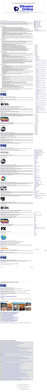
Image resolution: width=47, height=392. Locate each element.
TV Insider (35, 160)
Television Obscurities (36, 171)
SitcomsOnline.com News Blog (23, 3)
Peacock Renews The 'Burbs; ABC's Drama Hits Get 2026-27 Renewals (10, 366)
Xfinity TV (35, 233)
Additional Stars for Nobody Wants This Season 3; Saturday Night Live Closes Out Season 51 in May (14, 372)
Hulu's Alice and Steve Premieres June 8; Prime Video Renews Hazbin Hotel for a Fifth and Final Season (14, 349)
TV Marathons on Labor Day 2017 (39, 107)
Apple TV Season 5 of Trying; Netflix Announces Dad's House (9, 345)
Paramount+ (35, 224)
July (36, 115)
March (36, 119)
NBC (34, 222)
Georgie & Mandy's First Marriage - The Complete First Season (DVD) (10, 313)
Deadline (35, 163)
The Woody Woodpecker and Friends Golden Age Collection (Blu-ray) (10, 319)
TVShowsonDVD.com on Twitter (38, 155)
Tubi (34, 230)
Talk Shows (4, 264)
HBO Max (35, 220)
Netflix (35, 223)
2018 (35, 54)
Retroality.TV (35, 176)
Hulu (34, 221)
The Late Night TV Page (37, 185)
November (37, 57)
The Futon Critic (36, 161)
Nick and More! (36, 181)
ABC (34, 213)
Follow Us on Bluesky (37, 23)
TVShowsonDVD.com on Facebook (38, 154)
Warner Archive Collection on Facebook (38, 184)
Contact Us (28, 384)
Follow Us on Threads (37, 24)
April (36, 118)
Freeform (35, 219)
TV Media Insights (36, 183)
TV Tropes (35, 194)
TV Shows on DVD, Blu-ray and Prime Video (20, 322)
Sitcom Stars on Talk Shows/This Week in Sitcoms (40, 30)
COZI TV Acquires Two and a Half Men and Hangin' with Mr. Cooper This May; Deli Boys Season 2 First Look (14, 357)
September (37, 59)
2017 (35, 55)
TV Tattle (35, 173)
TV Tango (35, 172)
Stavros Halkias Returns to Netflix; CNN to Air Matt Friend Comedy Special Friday (11, 356)
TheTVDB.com (36, 192)
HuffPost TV (35, 170)
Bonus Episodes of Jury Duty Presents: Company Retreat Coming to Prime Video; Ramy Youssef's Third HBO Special (15, 376)
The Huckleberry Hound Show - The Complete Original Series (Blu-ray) (10, 312)
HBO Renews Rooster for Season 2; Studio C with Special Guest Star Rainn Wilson (12, 371)
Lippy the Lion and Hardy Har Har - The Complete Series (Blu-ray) (9, 318)
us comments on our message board (27, 88)
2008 (35, 131)
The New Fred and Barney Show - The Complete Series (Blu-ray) (9, 320)
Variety (35, 164)
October (37, 58)
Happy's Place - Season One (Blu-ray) (6, 315)
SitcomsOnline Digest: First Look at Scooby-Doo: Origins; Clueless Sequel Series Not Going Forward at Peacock (15, 351)
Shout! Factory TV (36, 228)
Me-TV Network (36, 186)
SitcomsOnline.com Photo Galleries (38, 151)
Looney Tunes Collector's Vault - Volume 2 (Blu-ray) (8, 321)
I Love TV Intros (36, 191)
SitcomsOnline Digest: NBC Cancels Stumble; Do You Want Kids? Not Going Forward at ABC (13, 343)
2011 (35, 128)
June (36, 116)
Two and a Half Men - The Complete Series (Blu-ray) (8, 317)
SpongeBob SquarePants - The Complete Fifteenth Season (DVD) (9, 316)
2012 (35, 127)
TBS (34, 229)
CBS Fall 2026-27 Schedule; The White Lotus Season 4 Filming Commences (11, 364)
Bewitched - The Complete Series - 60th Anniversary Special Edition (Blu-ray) (11, 311)
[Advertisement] (23, 17)
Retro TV (35, 174)
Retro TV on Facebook (36, 175)
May (36, 117)
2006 (35, 133)
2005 (35, 134)
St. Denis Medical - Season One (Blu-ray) (7, 314)
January (37, 121)
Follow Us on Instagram (37, 25)
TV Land (35, 231)
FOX (34, 218)
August (36, 114)
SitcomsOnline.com (25, 385)
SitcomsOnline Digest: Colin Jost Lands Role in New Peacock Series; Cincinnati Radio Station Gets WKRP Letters (15, 378)
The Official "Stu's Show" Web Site (38, 182)
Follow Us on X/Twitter (37, 22)
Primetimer (35, 165)
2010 (35, 129)
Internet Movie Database (37, 166)
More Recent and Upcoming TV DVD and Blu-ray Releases (7, 322)
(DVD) (12, 314)
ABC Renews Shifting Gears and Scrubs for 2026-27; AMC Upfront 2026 (10, 344)
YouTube (35, 234)
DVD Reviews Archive (27, 322)
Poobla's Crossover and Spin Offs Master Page (39, 193)
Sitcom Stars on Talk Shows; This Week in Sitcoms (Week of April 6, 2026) (10, 377)
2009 (35, 130)
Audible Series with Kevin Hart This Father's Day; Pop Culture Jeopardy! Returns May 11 (12, 365)
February (37, 120)
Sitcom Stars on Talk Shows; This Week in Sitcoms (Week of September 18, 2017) (13, 21)
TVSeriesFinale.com (36, 162)
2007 (35, 132)
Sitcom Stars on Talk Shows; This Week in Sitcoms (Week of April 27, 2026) (11, 350)
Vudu (34, 232)
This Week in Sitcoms (8, 264)
